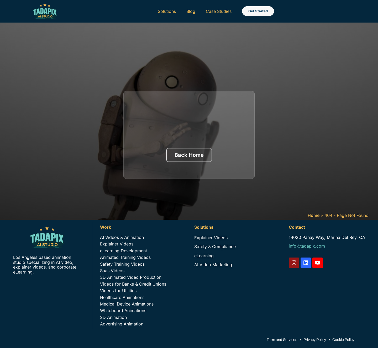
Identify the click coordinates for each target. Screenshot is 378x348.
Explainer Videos (211, 237)
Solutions (167, 11)
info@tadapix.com (307, 246)
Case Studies (219, 11)
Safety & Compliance (215, 246)
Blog (190, 11)
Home (313, 215)
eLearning (204, 255)
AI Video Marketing (213, 264)
